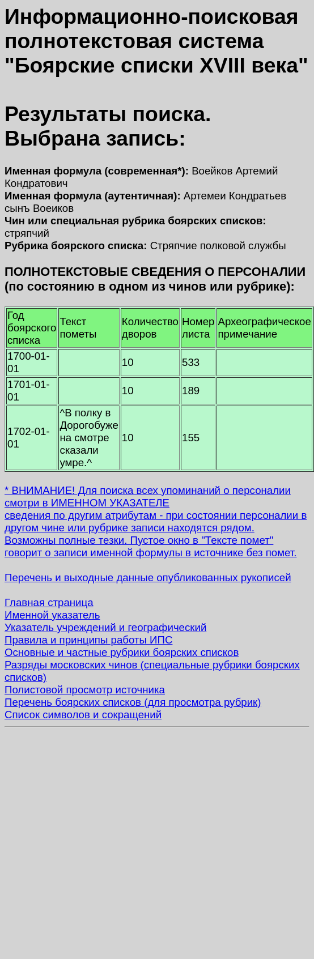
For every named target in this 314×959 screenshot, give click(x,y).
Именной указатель (52, 615)
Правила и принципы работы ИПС (88, 640)
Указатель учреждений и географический (105, 627)
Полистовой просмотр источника (85, 690)
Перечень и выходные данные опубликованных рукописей (148, 577)
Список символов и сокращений (83, 715)
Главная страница (49, 602)
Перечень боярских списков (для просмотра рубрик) (133, 702)
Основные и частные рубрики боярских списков (122, 652)
